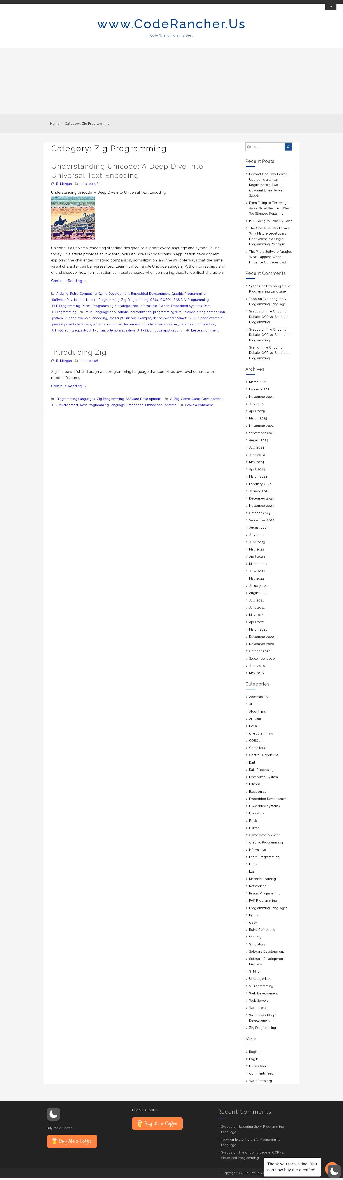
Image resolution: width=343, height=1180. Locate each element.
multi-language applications (107, 314)
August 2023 (258, 529)
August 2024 (258, 442)
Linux (253, 866)
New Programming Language (102, 407)
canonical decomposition (127, 326)
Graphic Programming (189, 295)
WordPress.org (260, 1082)
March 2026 (258, 384)
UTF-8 (94, 332)
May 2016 (256, 675)
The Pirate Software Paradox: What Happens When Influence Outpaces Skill (271, 259)
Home (55, 125)
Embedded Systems (186, 307)
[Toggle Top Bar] (330, 8)
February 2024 (260, 485)
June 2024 (257, 456)
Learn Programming (104, 301)
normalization (140, 314)
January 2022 (259, 587)
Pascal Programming (98, 307)
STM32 (254, 973)
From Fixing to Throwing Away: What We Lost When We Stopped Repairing (270, 210)
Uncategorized (126, 307)
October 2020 (260, 653)
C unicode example (207, 320)
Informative (148, 307)
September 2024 (262, 435)
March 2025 (258, 420)
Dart (207, 307)
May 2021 (256, 616)
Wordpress (257, 1009)
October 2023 (260, 515)
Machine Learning (262, 880)
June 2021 (257, 609)
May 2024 (256, 464)
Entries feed (258, 1068)
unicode (99, 326)
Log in (254, 1061)
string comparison (211, 314)
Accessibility (258, 698)
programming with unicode (174, 314)
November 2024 (261, 427)
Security (255, 939)
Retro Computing (83, 295)
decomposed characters (172, 320)
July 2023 (256, 536)
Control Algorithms (263, 757)
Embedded (135, 407)
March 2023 (258, 565)
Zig (176, 400)
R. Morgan (64, 185)
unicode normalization (117, 332)
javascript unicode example (130, 320)
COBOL (166, 301)
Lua (252, 873)
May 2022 (256, 580)
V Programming (196, 301)
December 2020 (261, 638)
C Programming (64, 314)
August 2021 (258, 594)
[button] (53, 1115)
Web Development (263, 995)
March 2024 (258, 478)
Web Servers (259, 1002)
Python (164, 307)
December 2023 (261, 500)
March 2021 (258, 631)
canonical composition (197, 326)
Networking (258, 888)
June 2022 (257, 573)
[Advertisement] (171, 83)
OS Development (65, 407)
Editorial (255, 786)
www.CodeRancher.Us (171, 25)
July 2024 (256, 449)
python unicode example (71, 320)
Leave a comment (205, 332)
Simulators (257, 946)
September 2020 (262, 660)
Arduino (62, 295)
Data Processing (261, 771)
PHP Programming (66, 307)
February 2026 (260, 391)
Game (185, 400)
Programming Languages (75, 400)
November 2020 (261, 645)
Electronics (257, 793)
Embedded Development (150, 295)
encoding (100, 320)
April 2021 (257, 624)
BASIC (178, 301)
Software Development (69, 301)
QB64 (154, 301)
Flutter (254, 829)
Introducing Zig (79, 354)
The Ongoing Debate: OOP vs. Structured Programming (270, 318)
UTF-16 (57, 332)
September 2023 (262, 522)
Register (255, 1053)
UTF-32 (142, 332)
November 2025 (261, 398)
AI (250, 706)
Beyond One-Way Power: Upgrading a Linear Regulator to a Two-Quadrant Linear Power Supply (268, 186)
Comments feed (261, 1075)
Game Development (113, 295)
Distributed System (263, 778)
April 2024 (257, 471)
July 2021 (256, 602)
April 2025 (257, 413)
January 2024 (259, 493)
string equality (76, 332)
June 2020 (257, 667)
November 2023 (261, 507)
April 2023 (257, 558)
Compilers (257, 749)
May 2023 (256, 551)
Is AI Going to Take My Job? (270, 222)
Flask (253, 822)
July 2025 (256, 405)
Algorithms (257, 713)
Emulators (256, 815)
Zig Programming (135, 301)
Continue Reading (69, 283)
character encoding (163, 326)
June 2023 (257, 544)
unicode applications (166, 332)
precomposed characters (71, 326)
